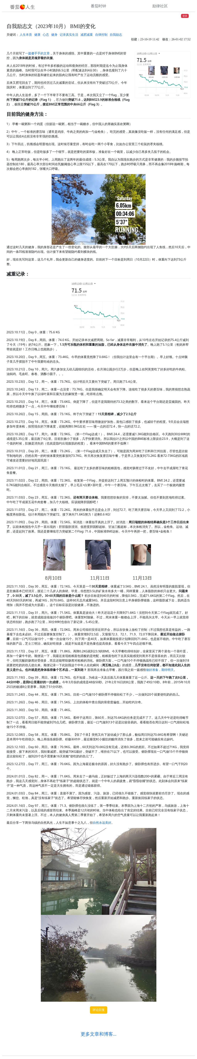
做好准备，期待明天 (160, 670)
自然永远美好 (102, 822)
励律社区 (160, 6)
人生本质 (26, 34)
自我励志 (116, 34)
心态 (46, 34)
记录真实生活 (69, 34)
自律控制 (101, 34)
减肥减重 (86, 34)
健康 (37, 34)
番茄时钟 (98, 6)
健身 (54, 34)
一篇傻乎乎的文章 (37, 53)
